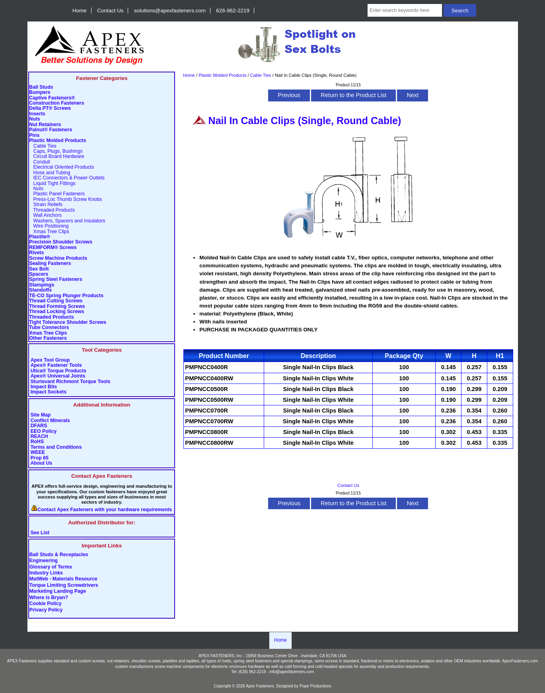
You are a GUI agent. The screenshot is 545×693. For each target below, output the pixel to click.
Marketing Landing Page (57, 591)
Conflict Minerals (50, 420)
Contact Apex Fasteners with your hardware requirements (104, 509)
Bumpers (39, 92)
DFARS (39, 425)
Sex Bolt (39, 269)
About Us (42, 463)
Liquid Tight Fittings (52, 183)
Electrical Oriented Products (61, 167)
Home (79, 11)
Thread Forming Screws (57, 306)
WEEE (38, 452)
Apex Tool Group (50, 360)
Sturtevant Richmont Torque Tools (71, 381)
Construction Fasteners (56, 103)
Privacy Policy (46, 610)
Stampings (41, 285)
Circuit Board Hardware (56, 156)
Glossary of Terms (50, 567)
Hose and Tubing (49, 172)
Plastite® (39, 236)
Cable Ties (260, 75)
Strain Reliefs (45, 204)
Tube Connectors (49, 327)
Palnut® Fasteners (50, 129)
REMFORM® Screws (52, 247)
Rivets (36, 252)
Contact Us (110, 11)
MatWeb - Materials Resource (63, 579)
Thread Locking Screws (56, 311)
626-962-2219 (232, 11)
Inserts (37, 114)
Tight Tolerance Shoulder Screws (67, 322)
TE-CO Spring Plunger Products (66, 295)
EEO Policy (44, 431)
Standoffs (40, 290)
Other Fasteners (47, 338)
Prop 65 (40, 458)
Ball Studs (41, 87)
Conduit (39, 162)
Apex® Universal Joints (58, 376)
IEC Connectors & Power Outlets (67, 178)
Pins (34, 135)
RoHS (37, 441)
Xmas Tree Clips (49, 231)
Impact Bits (44, 386)
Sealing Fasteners (50, 263)
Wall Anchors (45, 215)
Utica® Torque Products (58, 371)
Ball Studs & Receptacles (58, 554)
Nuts (34, 119)
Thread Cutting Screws (55, 301)
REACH (39, 436)
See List (40, 532)
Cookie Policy (45, 604)
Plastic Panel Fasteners (57, 194)
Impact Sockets (48, 392)
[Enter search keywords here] (405, 10)
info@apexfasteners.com (291, 672)
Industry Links (46, 573)
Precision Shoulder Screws (60, 242)
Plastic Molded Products (222, 75)
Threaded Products (52, 210)
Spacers (38, 274)
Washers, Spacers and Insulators (67, 221)
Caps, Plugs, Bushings (55, 151)
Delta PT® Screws (50, 108)
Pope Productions (315, 686)
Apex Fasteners (260, 686)
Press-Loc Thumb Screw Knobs (65, 199)
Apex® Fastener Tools (56, 365)
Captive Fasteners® (52, 98)
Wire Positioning (48, 226)
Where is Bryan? (48, 597)
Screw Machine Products (58, 258)
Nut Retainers (45, 124)
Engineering (43, 561)
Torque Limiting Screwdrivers (63, 585)
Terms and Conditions (56, 447)
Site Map (41, 415)
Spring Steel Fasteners (55, 279)
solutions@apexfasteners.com (170, 11)
